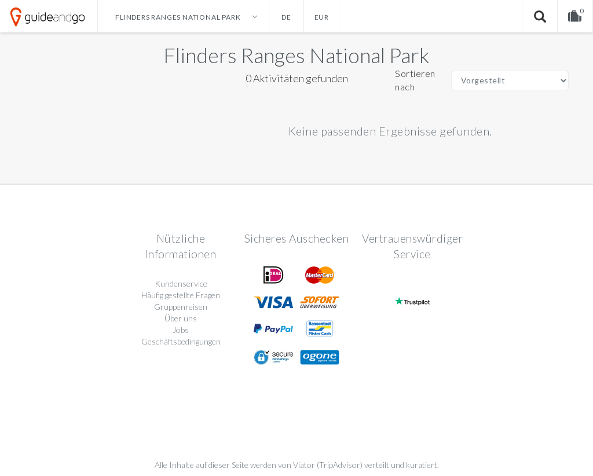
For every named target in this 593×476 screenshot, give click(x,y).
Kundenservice (181, 283)
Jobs (181, 330)
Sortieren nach (415, 80)
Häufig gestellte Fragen (180, 295)
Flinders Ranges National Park (296, 55)
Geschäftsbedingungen (181, 341)
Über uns (180, 318)
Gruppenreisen (180, 307)
